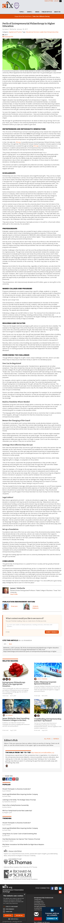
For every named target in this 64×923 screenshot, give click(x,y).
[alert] (14, 907)
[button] (14, 919)
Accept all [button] (8, 915)
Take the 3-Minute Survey (41, 16)
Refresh (56, 739)
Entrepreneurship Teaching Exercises (12, 921)
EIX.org (18, 142)
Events (30, 12)
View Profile (13, 594)
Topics (22, 12)
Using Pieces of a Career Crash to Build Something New (19, 834)
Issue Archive (13, 851)
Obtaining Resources (39, 904)
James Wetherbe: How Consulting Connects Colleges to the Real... (15, 719)
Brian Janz (14, 606)
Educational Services (32, 32)
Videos (37, 12)
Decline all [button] (19, 915)
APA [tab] (5, 644)
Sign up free (49, 1)
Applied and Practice (15, 32)
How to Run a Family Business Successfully (15, 805)
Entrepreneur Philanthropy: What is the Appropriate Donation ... (13, 684)
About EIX (57, 12)
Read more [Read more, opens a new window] (15, 903)
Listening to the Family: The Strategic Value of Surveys (19, 800)
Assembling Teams (39, 903)
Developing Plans (38, 901)
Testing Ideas (37, 899)
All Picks (47, 739)
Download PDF (7, 37)
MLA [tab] (10, 644)
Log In (56, 1)
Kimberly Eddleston (35, 607)
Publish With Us (47, 12)
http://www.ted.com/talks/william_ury (42, 752)
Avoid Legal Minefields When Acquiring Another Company (20, 794)
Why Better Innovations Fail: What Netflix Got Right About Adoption (23, 844)
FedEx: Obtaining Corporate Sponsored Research (45, 683)
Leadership (43, 32)
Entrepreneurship (52, 32)
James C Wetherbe (10, 29)
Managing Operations (40, 906)
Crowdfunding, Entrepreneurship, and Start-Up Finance (48, 720)
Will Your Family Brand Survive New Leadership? (17, 810)
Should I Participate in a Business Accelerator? (16, 789)
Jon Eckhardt (7, 715)
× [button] (24, 894)
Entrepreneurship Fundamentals (43, 897)
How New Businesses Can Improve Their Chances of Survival (21, 839)
